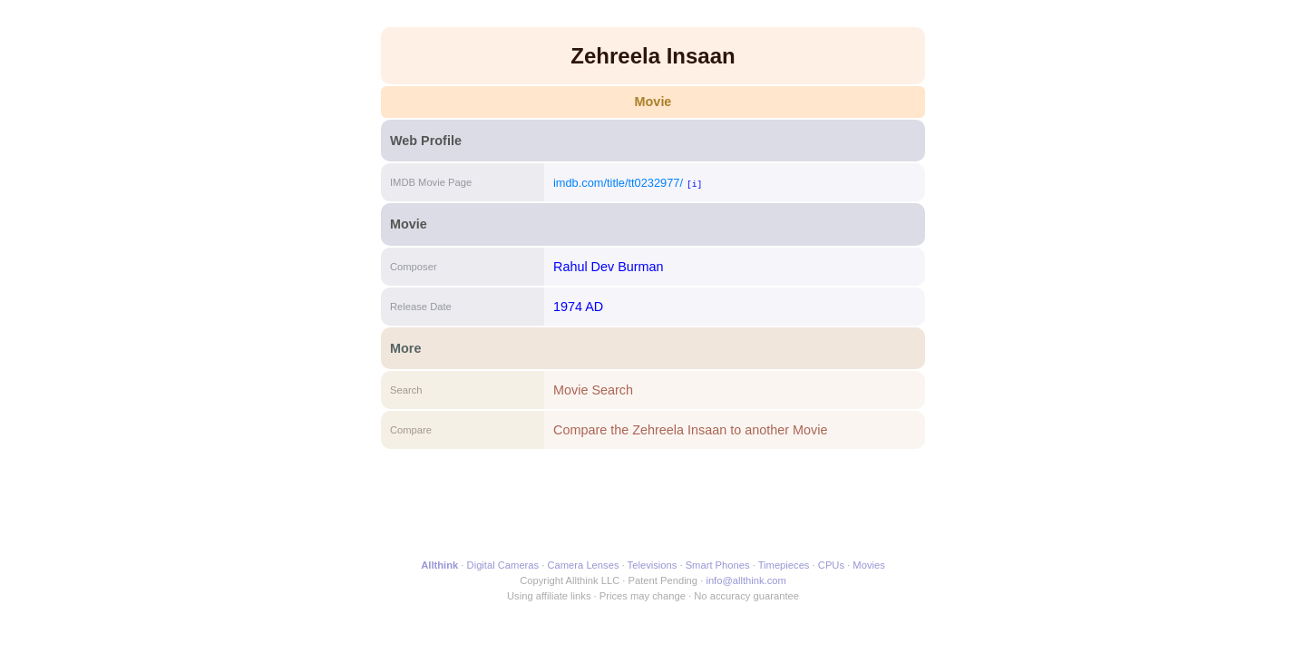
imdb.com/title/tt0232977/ (618, 183)
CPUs (831, 565)
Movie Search (593, 390)
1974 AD (578, 306)
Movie (653, 101)
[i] (694, 184)
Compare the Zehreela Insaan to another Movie (690, 430)
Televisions (652, 565)
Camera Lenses (583, 565)
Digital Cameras (503, 565)
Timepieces (784, 565)
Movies (868, 565)
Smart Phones (718, 565)
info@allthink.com (745, 580)
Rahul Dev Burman (608, 266)
